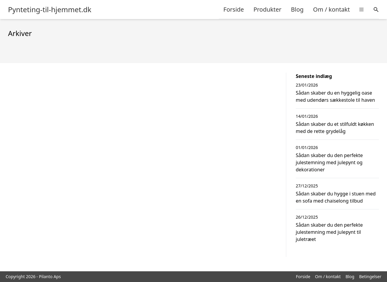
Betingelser (370, 276)
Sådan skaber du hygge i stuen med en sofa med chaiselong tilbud (336, 197)
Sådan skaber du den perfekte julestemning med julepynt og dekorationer (329, 162)
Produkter (267, 9)
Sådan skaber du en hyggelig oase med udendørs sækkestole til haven (335, 96)
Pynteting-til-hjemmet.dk (49, 9)
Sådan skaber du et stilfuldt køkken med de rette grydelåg (335, 127)
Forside (234, 9)
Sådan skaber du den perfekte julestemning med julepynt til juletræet (329, 232)
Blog (297, 9)
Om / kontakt (331, 9)
